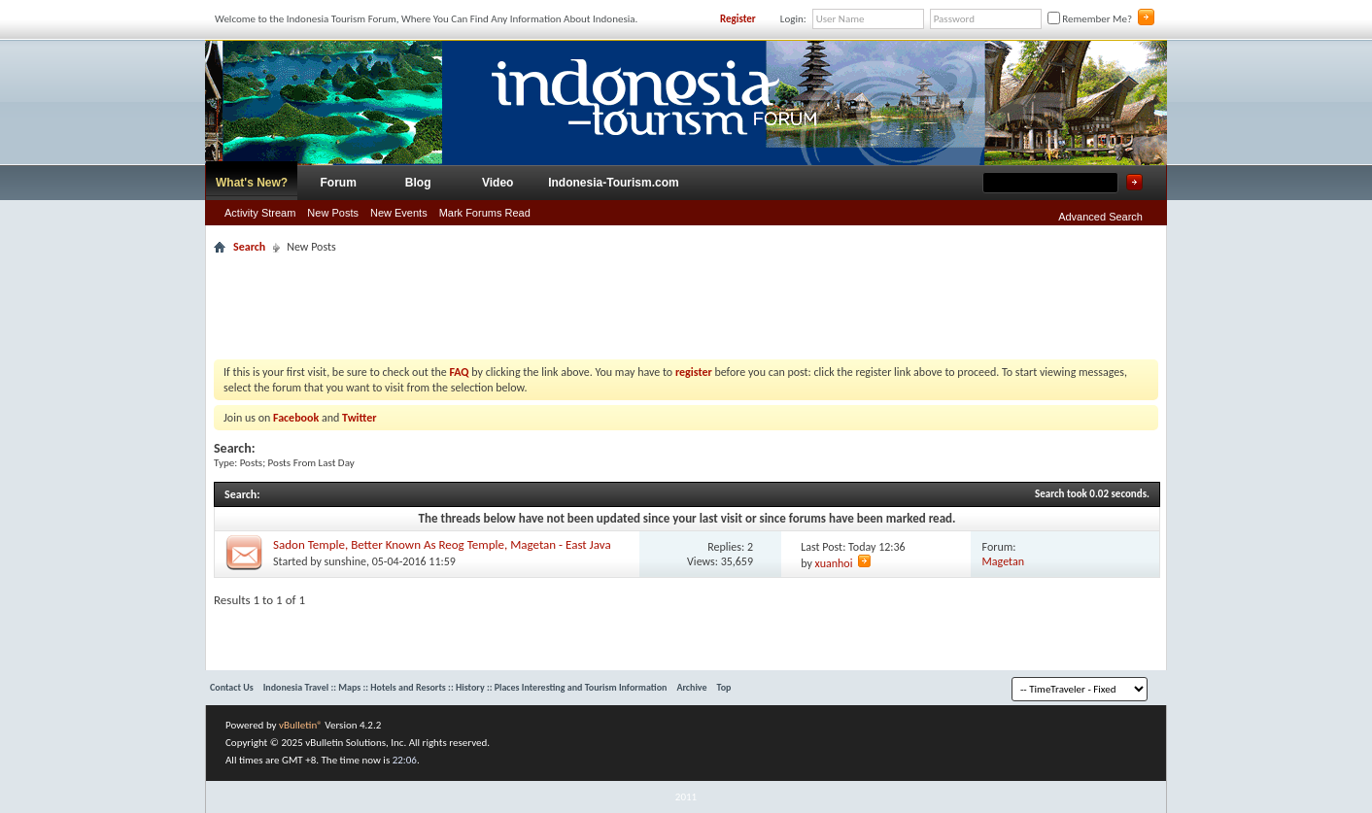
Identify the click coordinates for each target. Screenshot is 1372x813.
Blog (418, 182)
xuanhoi (834, 563)
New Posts (333, 213)
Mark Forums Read (485, 213)
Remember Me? (1089, 19)
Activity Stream (259, 213)
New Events (399, 213)
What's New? (252, 182)
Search (249, 247)
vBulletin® (301, 725)
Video (497, 182)
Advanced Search (1100, 216)
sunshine (345, 561)
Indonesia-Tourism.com (613, 182)
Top (724, 687)
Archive (691, 687)
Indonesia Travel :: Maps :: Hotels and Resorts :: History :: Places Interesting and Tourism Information (465, 687)
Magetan (1003, 561)
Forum (339, 182)
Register (738, 19)
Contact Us (232, 687)
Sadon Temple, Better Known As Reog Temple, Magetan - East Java (442, 544)
